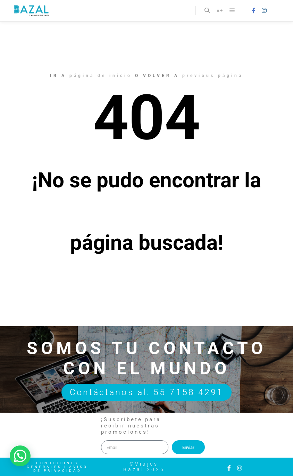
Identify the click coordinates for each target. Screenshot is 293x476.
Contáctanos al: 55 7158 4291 (147, 392)
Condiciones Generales (52, 465)
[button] (20, 455)
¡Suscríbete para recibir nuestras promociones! (131, 425)
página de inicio (100, 75)
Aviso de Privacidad (60, 469)
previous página (212, 75)
